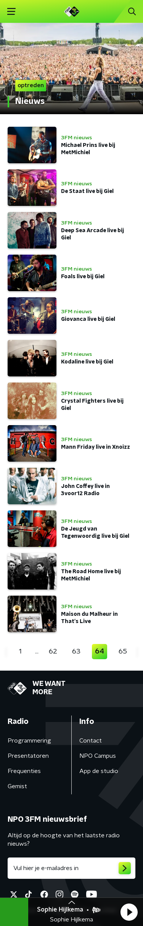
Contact (90, 741)
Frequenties (24, 771)
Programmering (29, 741)
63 (76, 651)
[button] (129, 912)
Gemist (17, 786)
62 (53, 651)
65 (123, 651)
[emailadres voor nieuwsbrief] (71, 868)
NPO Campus (97, 756)
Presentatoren (28, 756)
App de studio (98, 771)
